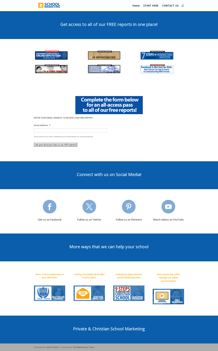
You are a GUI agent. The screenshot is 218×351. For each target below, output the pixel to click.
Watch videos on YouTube (168, 219)
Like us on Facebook (49, 219)
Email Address (42, 125)
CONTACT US (170, 6)
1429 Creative (52, 347)
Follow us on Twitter (89, 219)
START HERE (150, 6)
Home (136, 6)
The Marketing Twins (83, 347)
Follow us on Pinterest (129, 219)
